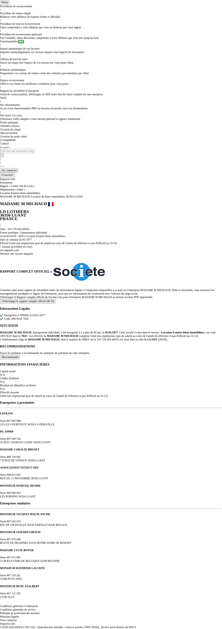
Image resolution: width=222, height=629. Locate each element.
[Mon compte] (9, 170)
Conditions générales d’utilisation (19, 606)
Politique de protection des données (20, 613)
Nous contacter (8, 620)
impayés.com (11, 250)
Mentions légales (9, 616)
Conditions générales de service (18, 609)
